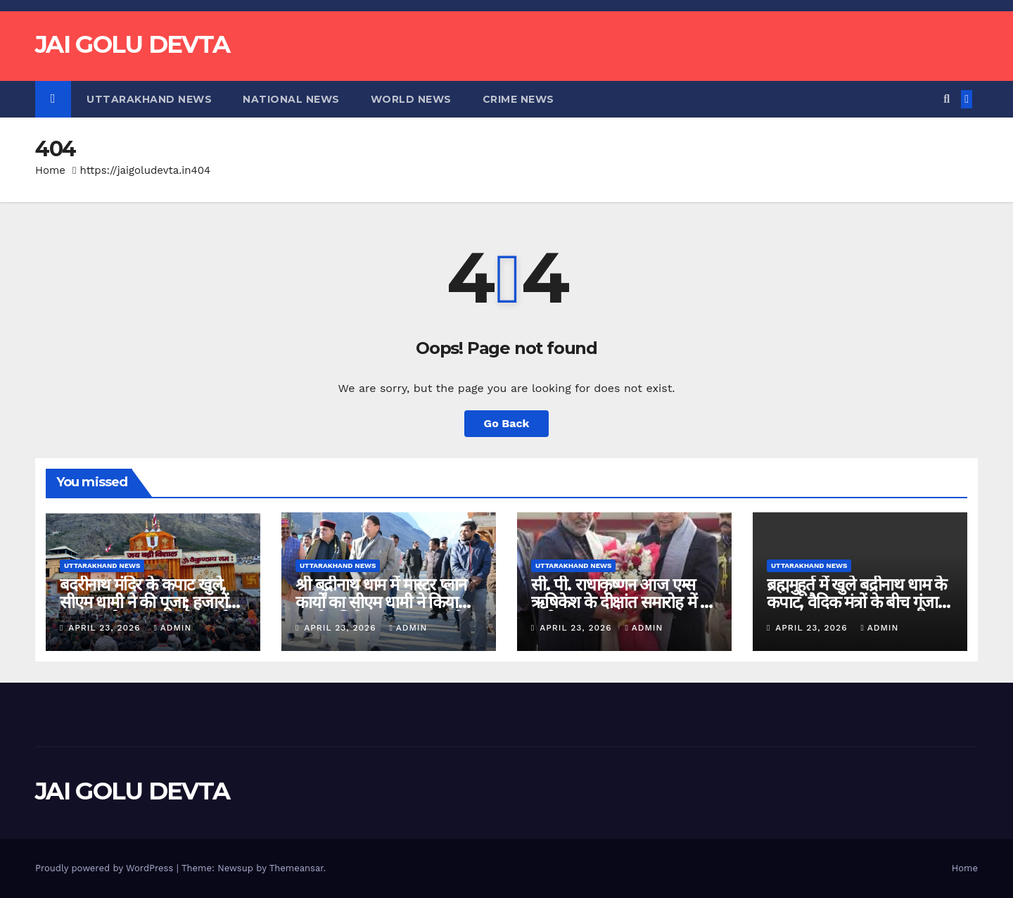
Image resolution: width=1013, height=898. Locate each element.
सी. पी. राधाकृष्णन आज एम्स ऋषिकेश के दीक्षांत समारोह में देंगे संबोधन (624, 602)
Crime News (518, 99)
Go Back (507, 423)
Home (50, 170)
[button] (946, 99)
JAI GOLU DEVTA (132, 44)
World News (411, 99)
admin (172, 628)
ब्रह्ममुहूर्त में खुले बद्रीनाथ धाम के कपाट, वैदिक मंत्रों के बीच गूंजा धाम (856, 602)
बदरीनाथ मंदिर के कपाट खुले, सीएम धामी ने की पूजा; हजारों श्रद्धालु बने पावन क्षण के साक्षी (144, 602)
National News (291, 99)
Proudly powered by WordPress (106, 868)
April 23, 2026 (106, 628)
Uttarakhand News (149, 99)
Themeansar (296, 868)
